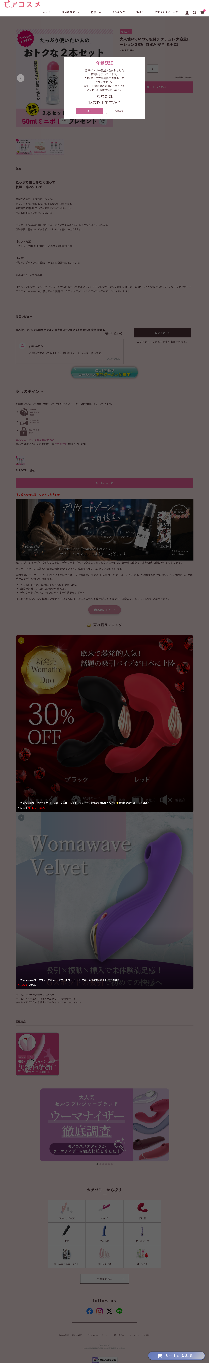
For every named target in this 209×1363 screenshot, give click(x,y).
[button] (194, 12)
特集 (93, 12)
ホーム (47, 12)
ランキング (118, 12)
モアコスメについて (166, 12)
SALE (139, 12)
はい (89, 111)
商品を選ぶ (68, 12)
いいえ (119, 111)
